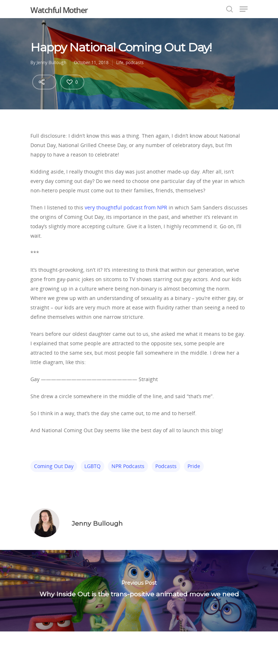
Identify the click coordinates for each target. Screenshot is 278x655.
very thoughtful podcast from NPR (126, 207)
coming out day (53, 466)
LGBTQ (92, 466)
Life (119, 62)
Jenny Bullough (51, 62)
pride (194, 466)
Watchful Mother (59, 10)
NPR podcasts (127, 466)
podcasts (135, 62)
